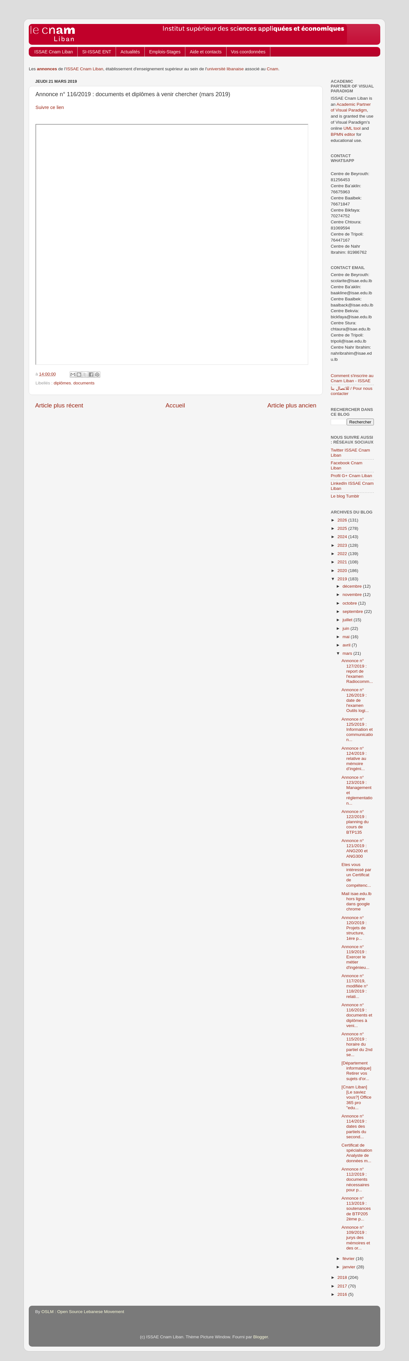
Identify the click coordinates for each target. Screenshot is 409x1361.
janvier (350, 1266)
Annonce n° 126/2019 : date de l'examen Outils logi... (355, 700)
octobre (350, 603)
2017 (342, 1286)
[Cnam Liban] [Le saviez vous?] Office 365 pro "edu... (357, 1097)
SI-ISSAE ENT (96, 51)
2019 (342, 578)
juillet (348, 619)
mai (347, 636)
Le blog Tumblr (345, 496)
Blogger (260, 1336)
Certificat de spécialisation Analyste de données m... (357, 1153)
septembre (353, 611)
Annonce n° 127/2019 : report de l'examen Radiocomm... (357, 671)
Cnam (272, 68)
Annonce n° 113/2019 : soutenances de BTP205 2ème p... (356, 1208)
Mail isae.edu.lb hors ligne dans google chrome (357, 901)
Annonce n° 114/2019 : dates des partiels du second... (354, 1126)
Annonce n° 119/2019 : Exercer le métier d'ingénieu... (355, 957)
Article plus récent (59, 405)
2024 (342, 536)
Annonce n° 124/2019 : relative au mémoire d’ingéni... (354, 758)
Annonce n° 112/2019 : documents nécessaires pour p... (355, 1179)
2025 (342, 528)
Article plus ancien (291, 405)
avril (347, 645)
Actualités (130, 51)
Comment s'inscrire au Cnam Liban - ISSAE (352, 378)
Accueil (175, 405)
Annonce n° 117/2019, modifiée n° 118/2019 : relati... (355, 986)
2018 (342, 1277)
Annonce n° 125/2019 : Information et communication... (357, 729)
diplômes (62, 383)
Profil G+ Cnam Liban (351, 475)
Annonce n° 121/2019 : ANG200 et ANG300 (355, 848)
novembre (353, 594)
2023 (342, 545)
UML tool (352, 128)
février (349, 1258)
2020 (342, 570)
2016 (342, 1294)
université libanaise (225, 68)
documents (84, 383)
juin (347, 628)
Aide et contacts (206, 51)
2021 (342, 562)
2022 (342, 553)
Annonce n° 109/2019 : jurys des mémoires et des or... (356, 1237)
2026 (342, 520)
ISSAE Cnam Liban (54, 51)
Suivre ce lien (49, 107)
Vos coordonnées (248, 51)
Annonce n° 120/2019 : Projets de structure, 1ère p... (354, 928)
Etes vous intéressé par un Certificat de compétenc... (356, 875)
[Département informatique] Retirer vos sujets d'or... (356, 1071)
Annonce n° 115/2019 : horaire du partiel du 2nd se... (357, 1044)
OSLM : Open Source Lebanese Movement (83, 1311)
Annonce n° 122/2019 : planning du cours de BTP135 (355, 822)
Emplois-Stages (165, 51)
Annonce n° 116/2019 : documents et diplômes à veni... (357, 1015)
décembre (353, 586)
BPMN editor (343, 134)
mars (348, 653)
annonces (47, 68)
